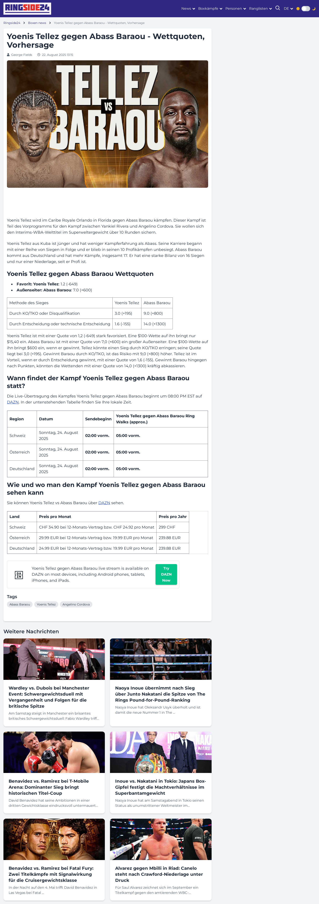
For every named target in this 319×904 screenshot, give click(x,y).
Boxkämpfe (208, 8)
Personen (233, 8)
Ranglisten (258, 8)
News (186, 8)
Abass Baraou (19, 604)
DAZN (13, 402)
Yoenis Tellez (46, 604)
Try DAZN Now (166, 574)
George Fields (21, 55)
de (286, 8)
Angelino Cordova (76, 604)
